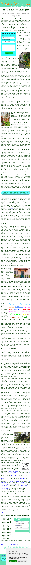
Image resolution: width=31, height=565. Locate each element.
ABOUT (18, 6)
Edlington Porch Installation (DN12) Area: (14, 18)
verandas (27, 47)
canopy (27, 296)
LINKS (14, 6)
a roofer (22, 482)
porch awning (16, 358)
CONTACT (22, 6)
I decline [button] (15, 561)
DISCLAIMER (27, 6)
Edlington (10, 208)
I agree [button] (11, 561)
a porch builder (13, 469)
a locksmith (14, 475)
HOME (11, 6)
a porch (3, 23)
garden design (13, 486)
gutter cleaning (11, 484)
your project (23, 122)
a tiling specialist (13, 471)
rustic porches (26, 446)
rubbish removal (5, 476)
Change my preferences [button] (22, 561)
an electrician (12, 472)
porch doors (10, 441)
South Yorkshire (18, 460)
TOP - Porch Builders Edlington (9, 544)
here (2, 512)
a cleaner (22, 474)
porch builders (20, 506)
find (5, 496)
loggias (3, 239)
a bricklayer (24, 485)
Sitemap (2, 555)
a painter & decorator (17, 479)
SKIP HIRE (22, 478)
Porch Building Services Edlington (15, 515)
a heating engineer (13, 481)
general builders (12, 86)
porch (22, 152)
